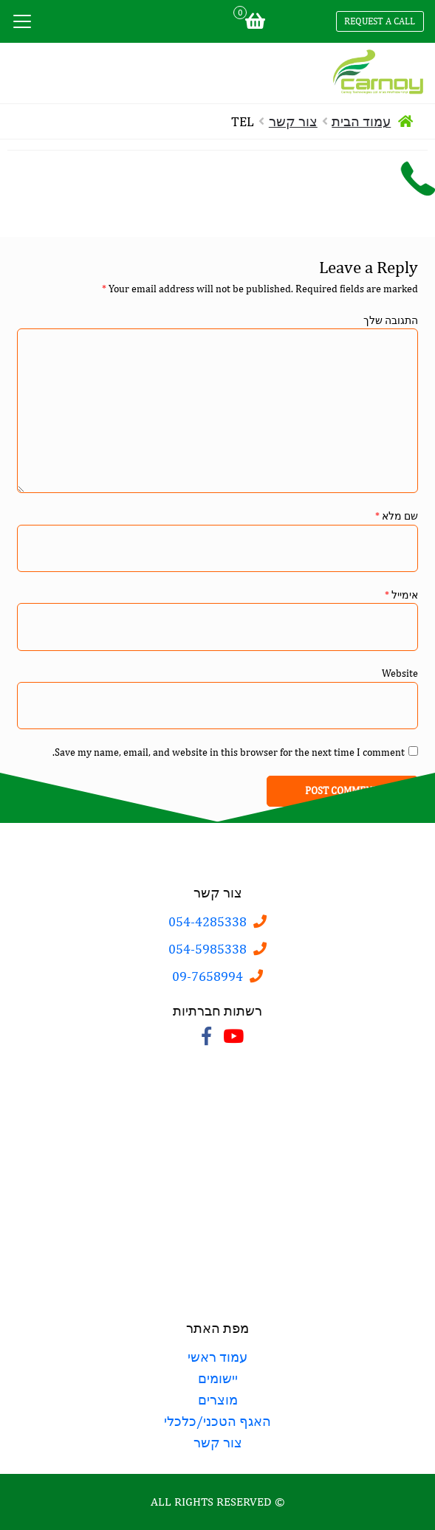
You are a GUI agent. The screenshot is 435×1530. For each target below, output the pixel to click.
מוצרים (218, 1399)
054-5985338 (207, 949)
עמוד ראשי (217, 1357)
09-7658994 (207, 976)
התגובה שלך (390, 320)
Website (400, 673)
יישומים (218, 1378)
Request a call (379, 21)
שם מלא (396, 516)
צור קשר (293, 121)
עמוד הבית (361, 121)
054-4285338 (207, 921)
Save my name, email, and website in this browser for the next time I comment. (228, 752)
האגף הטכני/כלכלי (217, 1421)
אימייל (401, 595)
